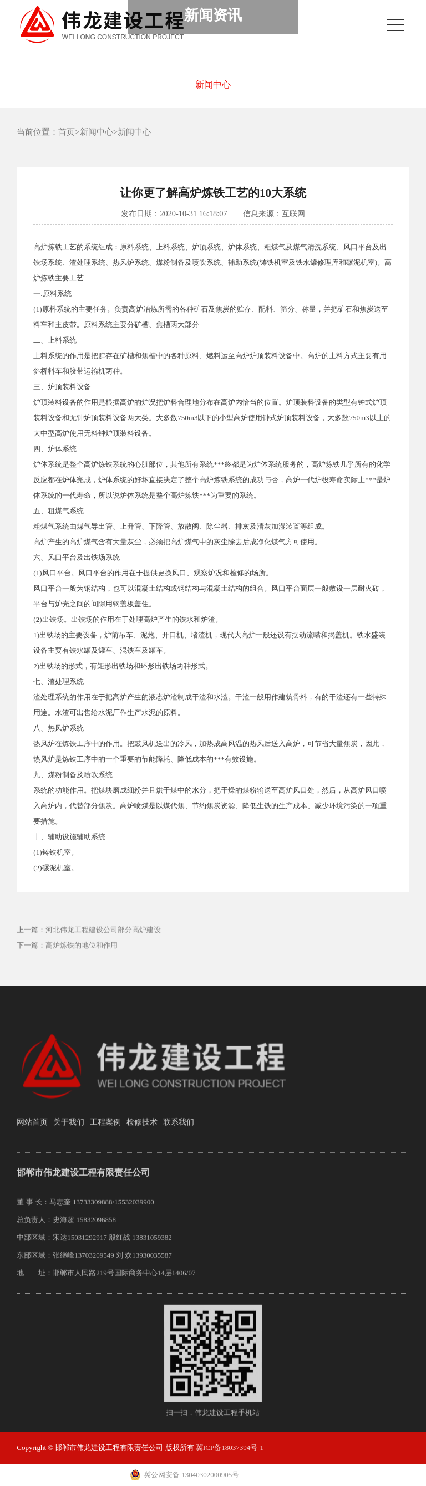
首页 (66, 131)
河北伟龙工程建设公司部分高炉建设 (103, 937)
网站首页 (32, 1129)
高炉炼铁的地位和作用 (81, 952)
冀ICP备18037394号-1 (229, 1447)
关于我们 (68, 1129)
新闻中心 (213, 84)
